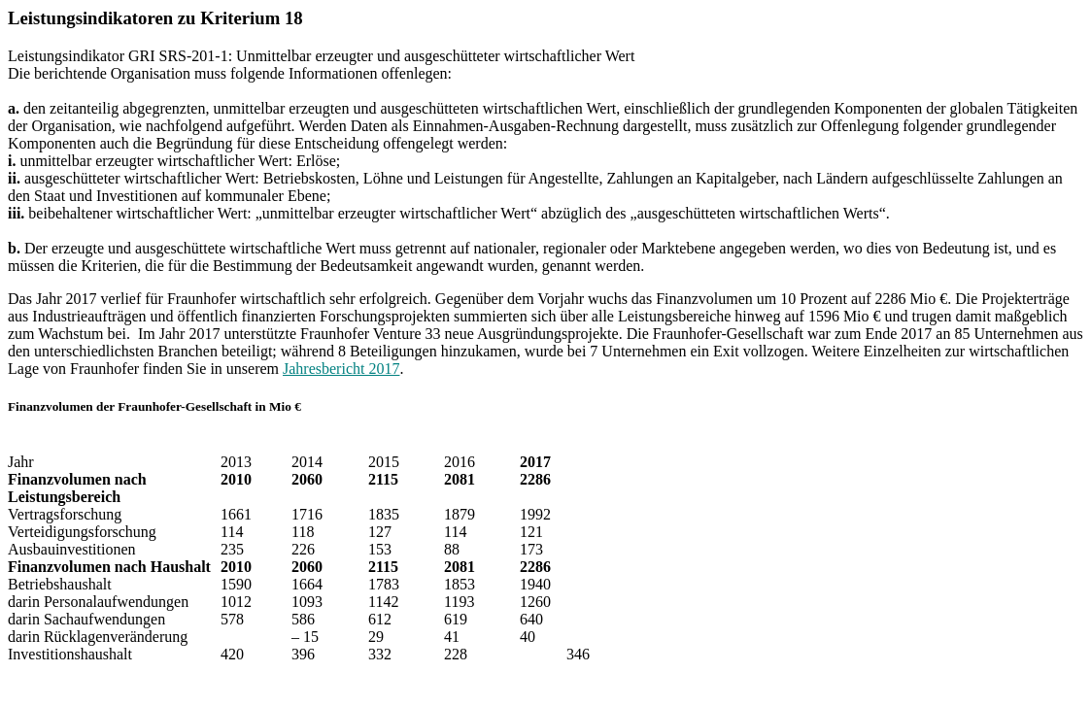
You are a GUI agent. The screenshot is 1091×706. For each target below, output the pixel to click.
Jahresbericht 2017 (341, 368)
